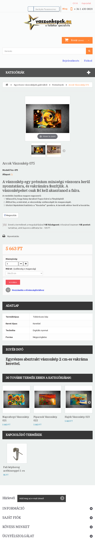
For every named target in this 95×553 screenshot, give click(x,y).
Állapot (6, 174)
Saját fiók (11, 518)
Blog (64, 9)
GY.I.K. (75, 3)
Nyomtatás (13, 236)
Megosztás (11, 215)
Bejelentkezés (70, 60)
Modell (6, 170)
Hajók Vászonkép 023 (77, 416)
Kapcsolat (86, 3)
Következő (64, 150)
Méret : (21, 269)
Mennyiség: (11, 259)
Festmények (58, 85)
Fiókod (88, 60)
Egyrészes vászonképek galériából (30, 85)
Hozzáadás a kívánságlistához (27, 290)
